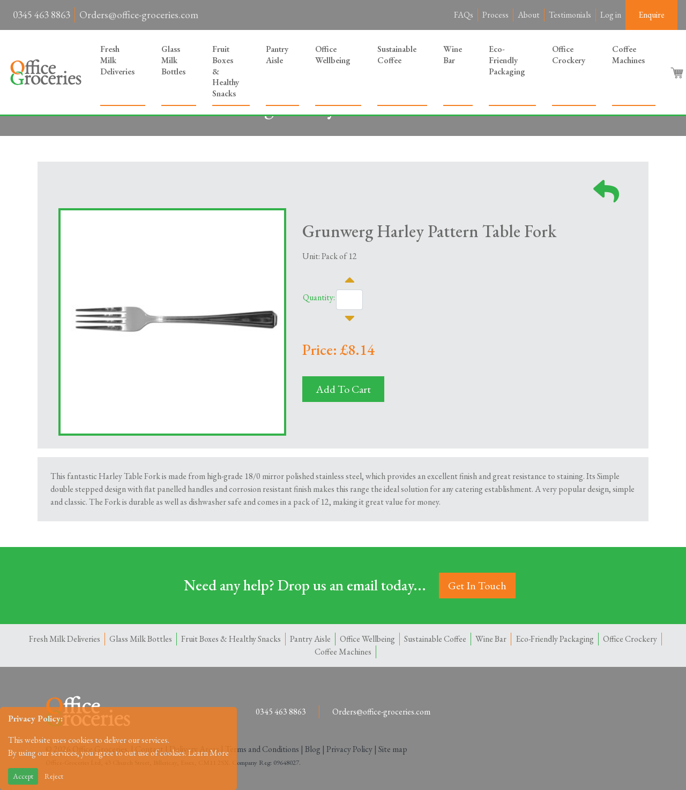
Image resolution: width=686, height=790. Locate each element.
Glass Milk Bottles (173, 60)
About (529, 14)
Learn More (208, 752)
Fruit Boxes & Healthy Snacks (225, 71)
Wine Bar (452, 54)
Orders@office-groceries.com (138, 14)
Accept (23, 776)
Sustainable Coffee (396, 54)
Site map (392, 749)
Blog (312, 749)
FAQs (463, 14)
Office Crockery (568, 54)
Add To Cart (343, 389)
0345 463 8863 (41, 14)
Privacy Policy (349, 749)
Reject (53, 776)
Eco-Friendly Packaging (507, 60)
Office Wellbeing (333, 54)
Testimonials (570, 14)
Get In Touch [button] (477, 585)
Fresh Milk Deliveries (117, 60)
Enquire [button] (651, 14)
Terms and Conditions (262, 749)
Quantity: (319, 297)
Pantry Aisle (277, 54)
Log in (610, 14)
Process (495, 14)
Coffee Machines (628, 54)
